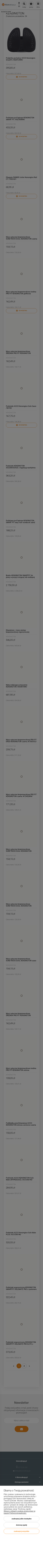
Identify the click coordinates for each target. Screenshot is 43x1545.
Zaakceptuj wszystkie (21, 1531)
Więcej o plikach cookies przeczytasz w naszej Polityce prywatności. (19, 1512)
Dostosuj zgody (21, 1525)
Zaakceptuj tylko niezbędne (22, 1519)
